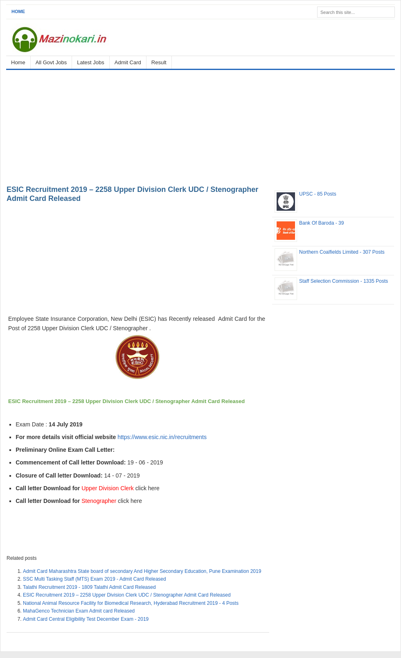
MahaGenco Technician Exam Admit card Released (79, 611)
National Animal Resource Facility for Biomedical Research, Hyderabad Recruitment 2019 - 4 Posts (131, 603)
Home (18, 11)
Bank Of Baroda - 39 (321, 223)
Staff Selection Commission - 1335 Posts (343, 281)
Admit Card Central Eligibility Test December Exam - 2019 (86, 619)
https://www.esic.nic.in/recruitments (162, 437)
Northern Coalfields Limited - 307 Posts (342, 252)
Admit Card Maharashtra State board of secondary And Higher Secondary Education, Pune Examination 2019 (142, 571)
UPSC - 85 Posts (317, 194)
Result (159, 62)
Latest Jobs (90, 62)
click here (147, 488)
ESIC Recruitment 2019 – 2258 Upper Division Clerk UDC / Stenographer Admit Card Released (127, 595)
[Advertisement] (200, 126)
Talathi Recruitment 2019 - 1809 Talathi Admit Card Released (89, 587)
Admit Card (128, 62)
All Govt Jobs (51, 62)
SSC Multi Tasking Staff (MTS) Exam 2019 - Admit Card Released (94, 579)
